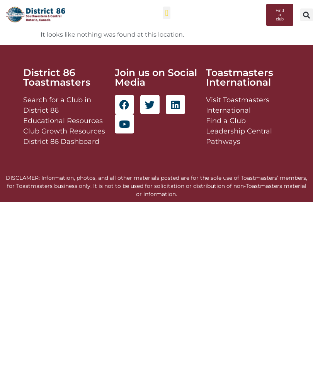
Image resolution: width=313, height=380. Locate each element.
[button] (166, 13)
